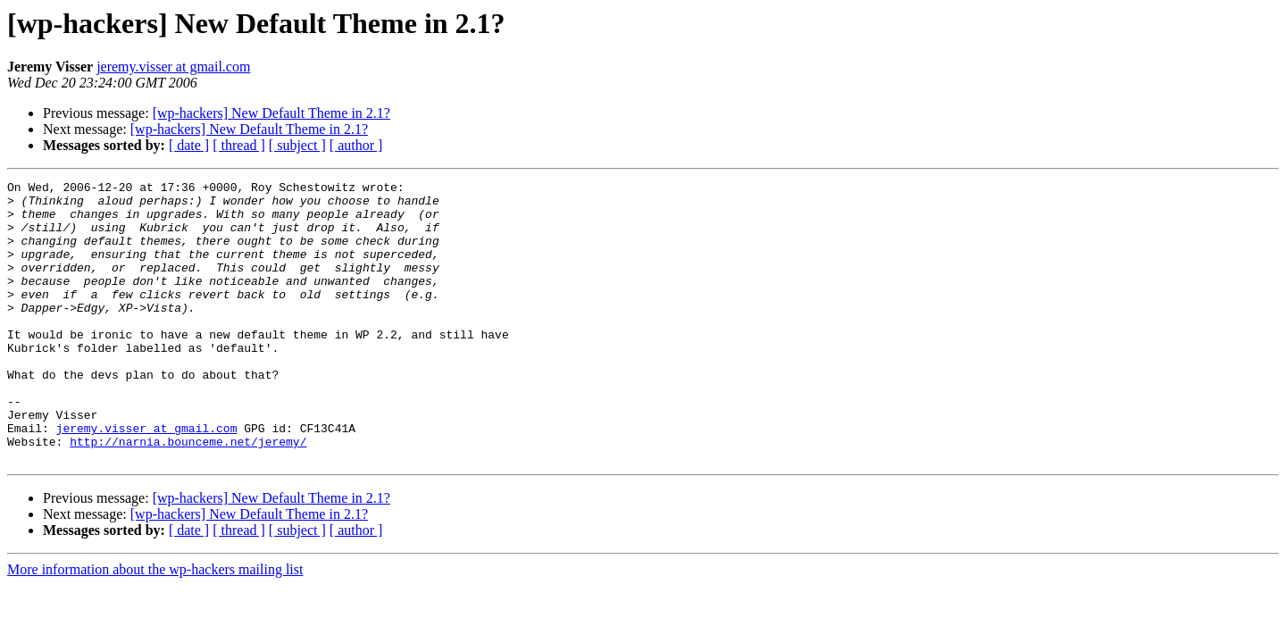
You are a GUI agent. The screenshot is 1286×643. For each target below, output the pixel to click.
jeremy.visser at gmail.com (173, 66)
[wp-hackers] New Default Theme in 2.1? (271, 113)
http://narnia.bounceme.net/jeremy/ (188, 495)
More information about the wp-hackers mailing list (155, 625)
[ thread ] (239, 145)
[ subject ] (297, 145)
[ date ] (189, 145)
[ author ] (356, 145)
